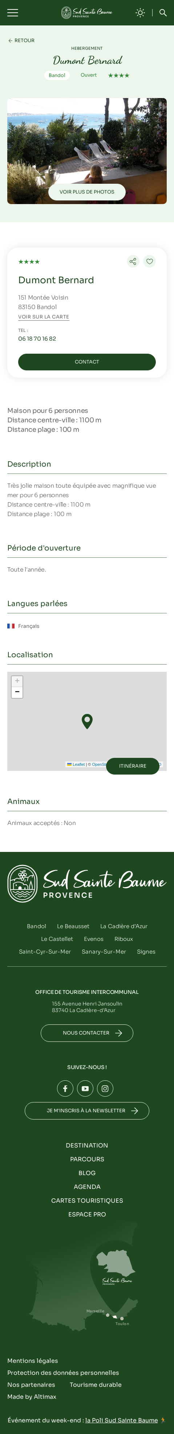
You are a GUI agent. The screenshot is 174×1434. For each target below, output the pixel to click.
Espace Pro (87, 1214)
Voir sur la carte (43, 317)
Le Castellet (57, 938)
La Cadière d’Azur (123, 926)
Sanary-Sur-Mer (104, 951)
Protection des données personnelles (63, 1373)
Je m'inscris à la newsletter (86, 1111)
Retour (24, 40)
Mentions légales (32, 1361)
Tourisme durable (96, 1385)
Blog (87, 1173)
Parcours (87, 1159)
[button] (87, 721)
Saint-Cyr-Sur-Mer (45, 951)
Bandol (36, 926)
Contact (87, 362)
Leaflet (76, 764)
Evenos (94, 938)
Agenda (87, 1187)
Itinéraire (132, 766)
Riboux (123, 938)
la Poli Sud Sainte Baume (121, 1420)
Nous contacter (86, 1033)
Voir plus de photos (87, 192)
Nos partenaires (31, 1385)
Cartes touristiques (87, 1201)
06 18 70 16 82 (37, 338)
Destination (87, 1145)
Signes (146, 951)
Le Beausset (73, 926)
